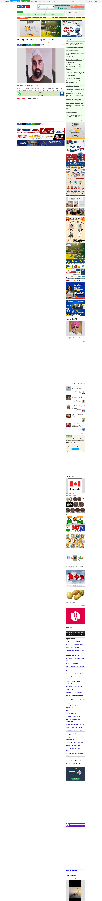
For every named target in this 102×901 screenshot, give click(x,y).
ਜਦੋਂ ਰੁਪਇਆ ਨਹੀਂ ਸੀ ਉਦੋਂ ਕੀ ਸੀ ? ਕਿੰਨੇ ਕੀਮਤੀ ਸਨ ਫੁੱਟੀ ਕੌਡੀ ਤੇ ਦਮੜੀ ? (75, 506)
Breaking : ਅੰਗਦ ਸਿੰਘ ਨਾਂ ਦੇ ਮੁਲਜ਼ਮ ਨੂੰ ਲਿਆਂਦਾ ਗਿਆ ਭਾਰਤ (36, 40)
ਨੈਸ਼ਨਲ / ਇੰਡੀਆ (42, 12)
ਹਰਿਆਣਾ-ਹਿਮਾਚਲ (33, 12)
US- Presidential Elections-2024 (74, 674)
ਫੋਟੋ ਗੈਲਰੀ (54, 12)
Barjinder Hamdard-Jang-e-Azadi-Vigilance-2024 (75, 738)
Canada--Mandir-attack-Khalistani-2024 (75, 677)
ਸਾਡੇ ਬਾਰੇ (32, 1)
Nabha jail (68, 703)
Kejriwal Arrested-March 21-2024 (75, 758)
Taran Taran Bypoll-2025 (72, 647)
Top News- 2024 (70, 689)
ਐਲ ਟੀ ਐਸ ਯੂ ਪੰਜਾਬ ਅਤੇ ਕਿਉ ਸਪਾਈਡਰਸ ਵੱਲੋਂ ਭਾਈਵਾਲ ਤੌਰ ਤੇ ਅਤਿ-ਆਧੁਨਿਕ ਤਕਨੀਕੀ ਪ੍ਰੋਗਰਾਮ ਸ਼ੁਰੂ (75, 95)
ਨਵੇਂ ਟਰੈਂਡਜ (60, 14)
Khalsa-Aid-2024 (70, 710)
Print (42, 45)
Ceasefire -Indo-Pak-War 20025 (74, 655)
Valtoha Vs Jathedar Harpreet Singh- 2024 (74, 682)
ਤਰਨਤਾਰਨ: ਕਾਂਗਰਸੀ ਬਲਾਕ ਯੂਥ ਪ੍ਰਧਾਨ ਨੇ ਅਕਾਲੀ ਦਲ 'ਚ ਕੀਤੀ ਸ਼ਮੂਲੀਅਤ (75, 90)
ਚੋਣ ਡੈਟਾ (50, 1)
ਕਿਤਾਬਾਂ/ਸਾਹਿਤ (53, 14)
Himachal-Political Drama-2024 (74, 761)
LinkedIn (28, 45)
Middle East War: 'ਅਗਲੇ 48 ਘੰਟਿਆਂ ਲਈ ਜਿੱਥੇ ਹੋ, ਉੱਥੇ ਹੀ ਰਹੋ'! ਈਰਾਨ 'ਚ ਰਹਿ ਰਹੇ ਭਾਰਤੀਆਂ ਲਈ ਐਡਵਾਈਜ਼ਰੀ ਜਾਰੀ (75, 55)
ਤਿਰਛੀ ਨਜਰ (28, 14)
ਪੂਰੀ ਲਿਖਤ (75, 778)
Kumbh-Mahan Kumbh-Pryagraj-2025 (75, 659)
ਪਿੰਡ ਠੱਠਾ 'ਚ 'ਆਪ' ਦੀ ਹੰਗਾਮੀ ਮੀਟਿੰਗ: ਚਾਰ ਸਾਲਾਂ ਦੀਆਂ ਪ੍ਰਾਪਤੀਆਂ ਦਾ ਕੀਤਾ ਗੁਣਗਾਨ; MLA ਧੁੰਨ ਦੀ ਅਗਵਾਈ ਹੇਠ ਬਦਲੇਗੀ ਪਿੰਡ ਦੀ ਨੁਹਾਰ (75, 74)
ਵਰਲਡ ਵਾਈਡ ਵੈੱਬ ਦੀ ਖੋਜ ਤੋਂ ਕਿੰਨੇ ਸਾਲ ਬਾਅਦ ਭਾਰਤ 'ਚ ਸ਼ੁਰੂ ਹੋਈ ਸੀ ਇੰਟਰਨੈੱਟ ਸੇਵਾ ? (75, 559)
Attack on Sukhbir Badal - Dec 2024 (75, 666)
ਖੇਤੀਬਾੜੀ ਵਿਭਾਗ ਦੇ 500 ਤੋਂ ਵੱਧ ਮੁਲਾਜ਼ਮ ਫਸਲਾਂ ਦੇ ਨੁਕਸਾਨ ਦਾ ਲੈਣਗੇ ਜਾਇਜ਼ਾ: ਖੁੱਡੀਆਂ (74, 44)
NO (77, 446)
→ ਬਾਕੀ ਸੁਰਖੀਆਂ (81, 120)
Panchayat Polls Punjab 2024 (74, 692)
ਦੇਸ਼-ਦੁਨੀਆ (48, 12)
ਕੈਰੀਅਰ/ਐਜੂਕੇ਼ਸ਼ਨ (37, 14)
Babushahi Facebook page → (28, 98)
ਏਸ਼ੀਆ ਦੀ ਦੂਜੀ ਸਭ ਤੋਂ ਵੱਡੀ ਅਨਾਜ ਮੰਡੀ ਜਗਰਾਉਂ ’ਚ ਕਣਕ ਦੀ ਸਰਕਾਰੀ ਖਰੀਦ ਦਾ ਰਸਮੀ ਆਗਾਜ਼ (74, 100)
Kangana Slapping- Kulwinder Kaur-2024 (74, 734)
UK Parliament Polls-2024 (73, 716)
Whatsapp (33, 45)
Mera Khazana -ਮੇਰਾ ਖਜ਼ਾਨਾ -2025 (74, 645)
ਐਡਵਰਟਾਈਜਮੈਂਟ (46, 1)
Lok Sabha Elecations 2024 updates (73, 749)
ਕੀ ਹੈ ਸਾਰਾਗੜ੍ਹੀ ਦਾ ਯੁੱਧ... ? (75, 542)
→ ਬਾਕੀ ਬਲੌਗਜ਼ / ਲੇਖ (81, 433)
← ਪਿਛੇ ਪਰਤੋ (62, 44)
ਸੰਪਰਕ (54, 1)
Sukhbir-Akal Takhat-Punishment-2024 (75, 670)
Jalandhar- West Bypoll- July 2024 (75, 727)
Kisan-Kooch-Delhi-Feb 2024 (73, 764)
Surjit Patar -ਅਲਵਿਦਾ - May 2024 (74, 742)
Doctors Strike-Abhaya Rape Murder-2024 (73, 706)
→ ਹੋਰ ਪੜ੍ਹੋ (83, 341)
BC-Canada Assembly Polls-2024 (74, 686)
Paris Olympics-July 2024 (72, 713)
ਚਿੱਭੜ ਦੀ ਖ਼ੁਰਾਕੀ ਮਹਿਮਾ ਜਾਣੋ (75, 595)
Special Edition (71, 871)
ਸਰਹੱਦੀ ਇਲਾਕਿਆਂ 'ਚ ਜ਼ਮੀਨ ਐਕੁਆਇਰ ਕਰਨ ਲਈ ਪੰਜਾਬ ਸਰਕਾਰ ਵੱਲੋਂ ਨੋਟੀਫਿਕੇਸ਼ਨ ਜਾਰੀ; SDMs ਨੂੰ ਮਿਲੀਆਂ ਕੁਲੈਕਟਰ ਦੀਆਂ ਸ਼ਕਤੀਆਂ (74, 49)
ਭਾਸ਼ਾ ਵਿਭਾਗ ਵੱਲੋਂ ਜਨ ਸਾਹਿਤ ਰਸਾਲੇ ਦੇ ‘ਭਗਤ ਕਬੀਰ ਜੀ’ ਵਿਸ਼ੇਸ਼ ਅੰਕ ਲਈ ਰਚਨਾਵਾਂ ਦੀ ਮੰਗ (74, 111)
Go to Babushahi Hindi (25, 1)
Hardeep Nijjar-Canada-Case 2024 (75, 724)
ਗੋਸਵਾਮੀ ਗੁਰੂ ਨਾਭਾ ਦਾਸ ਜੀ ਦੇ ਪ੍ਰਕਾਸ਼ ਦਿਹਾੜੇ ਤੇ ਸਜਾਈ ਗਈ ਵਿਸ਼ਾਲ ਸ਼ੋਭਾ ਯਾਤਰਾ (74, 81)
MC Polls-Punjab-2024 (72, 663)
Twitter (24, 45)
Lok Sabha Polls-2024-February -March (75, 754)
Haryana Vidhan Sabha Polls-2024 (75, 700)
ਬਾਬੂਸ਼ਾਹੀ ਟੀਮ (36, 1)
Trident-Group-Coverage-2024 (74, 730)
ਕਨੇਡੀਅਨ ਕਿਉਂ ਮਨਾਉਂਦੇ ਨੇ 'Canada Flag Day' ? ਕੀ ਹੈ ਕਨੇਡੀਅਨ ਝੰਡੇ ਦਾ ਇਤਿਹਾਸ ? (75, 487)
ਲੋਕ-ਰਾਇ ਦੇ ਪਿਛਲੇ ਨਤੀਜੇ (80, 451)
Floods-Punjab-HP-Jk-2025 (73, 642)
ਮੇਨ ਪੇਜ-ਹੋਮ (20, 12)
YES (68, 446)
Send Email (37, 45)
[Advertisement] (41, 110)
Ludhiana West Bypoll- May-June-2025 (75, 651)
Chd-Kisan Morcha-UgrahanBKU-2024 (75, 696)
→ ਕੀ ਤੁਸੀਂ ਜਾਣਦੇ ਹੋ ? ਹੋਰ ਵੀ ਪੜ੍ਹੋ (78, 605)
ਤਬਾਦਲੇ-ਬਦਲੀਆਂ (26, 12)
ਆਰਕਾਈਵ (40, 1)
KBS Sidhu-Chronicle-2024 (73, 745)
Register (95, 1)
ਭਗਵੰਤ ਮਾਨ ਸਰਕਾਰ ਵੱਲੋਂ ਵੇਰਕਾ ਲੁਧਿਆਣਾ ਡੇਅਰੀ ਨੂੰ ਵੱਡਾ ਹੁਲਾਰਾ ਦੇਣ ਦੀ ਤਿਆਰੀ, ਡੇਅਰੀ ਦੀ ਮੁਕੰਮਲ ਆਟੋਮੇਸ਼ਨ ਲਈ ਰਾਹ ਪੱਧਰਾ (75, 61)
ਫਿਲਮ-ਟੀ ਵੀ (45, 14)
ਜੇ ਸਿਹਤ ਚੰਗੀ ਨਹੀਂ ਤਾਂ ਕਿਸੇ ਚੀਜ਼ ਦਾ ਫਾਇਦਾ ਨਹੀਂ (74, 78)
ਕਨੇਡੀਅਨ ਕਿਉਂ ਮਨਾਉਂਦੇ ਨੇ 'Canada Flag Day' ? (75, 578)
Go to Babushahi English (14, 1)
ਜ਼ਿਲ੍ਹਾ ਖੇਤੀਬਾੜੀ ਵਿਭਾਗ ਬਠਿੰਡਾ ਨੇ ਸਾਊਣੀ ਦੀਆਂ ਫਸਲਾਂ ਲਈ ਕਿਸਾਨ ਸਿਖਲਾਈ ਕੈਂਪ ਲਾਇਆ (74, 116)
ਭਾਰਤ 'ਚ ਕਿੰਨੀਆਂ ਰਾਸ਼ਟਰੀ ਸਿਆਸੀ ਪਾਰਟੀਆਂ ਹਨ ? (75, 524)
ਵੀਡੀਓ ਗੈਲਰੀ (60, 12)
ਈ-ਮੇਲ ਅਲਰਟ (21, 14)
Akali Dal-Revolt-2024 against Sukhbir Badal (74, 720)
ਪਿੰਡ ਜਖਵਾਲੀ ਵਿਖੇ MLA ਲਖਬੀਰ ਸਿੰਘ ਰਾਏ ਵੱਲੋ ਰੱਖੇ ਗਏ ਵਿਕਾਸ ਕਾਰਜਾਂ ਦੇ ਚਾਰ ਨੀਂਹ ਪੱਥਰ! (75, 86)
